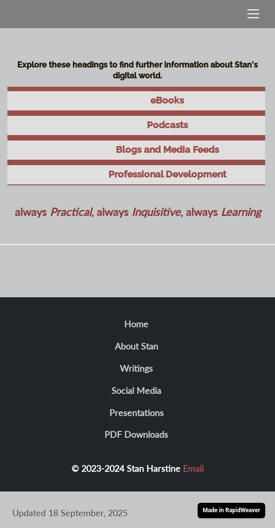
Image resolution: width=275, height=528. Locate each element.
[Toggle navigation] (253, 14)
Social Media (136, 390)
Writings (136, 368)
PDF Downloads (136, 434)
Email (193, 468)
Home (136, 323)
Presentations (136, 412)
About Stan (136, 346)
